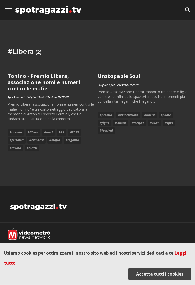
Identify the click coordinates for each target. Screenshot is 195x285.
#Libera (33, 133)
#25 (61, 133)
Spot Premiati (16, 97)
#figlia (104, 123)
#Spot (169, 123)
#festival (106, 131)
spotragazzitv (48, 8)
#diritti (32, 149)
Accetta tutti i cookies (159, 274)
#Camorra (36, 141)
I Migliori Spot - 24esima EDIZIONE (119, 85)
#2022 (74, 133)
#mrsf (48, 133)
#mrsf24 (138, 123)
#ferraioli (17, 141)
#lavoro (15, 149)
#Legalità (72, 141)
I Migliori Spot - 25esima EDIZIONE (48, 97)
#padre (166, 116)
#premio (16, 133)
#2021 (154, 123)
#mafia (54, 141)
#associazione (128, 116)
